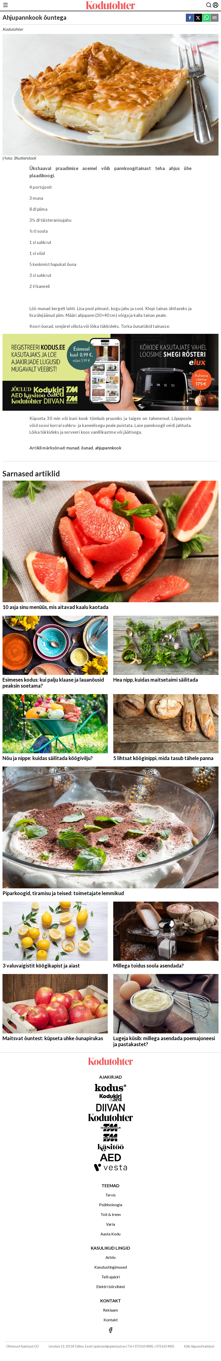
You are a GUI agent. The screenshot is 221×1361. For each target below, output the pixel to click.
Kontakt (111, 1319)
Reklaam (110, 1310)
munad (72, 447)
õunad (87, 447)
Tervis (110, 1194)
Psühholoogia (110, 1204)
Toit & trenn (111, 1214)
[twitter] (198, 18)
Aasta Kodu (110, 1233)
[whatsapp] (206, 18)
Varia (110, 1224)
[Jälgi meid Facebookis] (110, 1330)
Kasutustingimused (110, 1267)
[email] (215, 18)
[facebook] (190, 18)
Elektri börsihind (110, 1286)
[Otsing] (209, 5)
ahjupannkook (108, 447)
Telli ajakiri (110, 1276)
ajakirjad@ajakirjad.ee (110, 1346)
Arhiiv (111, 1257)
